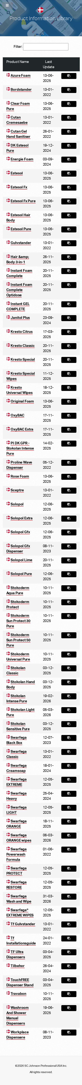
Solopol (17, 504)
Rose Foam (20, 476)
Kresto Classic (22, 346)
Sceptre (17, 490)
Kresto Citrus (22, 332)
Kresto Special (23, 359)
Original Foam (22, 401)
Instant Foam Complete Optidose (19, 290)
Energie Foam (22, 159)
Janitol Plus (20, 318)
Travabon (18, 994)
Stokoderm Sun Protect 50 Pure (18, 640)
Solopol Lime (21, 560)
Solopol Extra (22, 518)
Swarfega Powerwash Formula (16, 854)
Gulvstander (21, 243)
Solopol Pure (21, 574)
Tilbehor (18, 966)
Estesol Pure (21, 229)
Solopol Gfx (20, 532)
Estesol (17, 173)
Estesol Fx (19, 187)
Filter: (41, 47)
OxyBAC (17, 415)
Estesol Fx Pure (23, 201)
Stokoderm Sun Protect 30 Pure (18, 621)
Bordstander (21, 89)
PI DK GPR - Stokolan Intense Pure (20, 448)
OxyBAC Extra (22, 429)
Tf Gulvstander (23, 924)
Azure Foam (20, 75)
